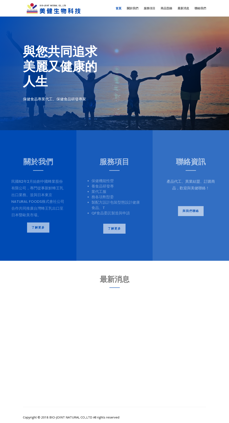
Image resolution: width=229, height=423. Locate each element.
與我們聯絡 (191, 211)
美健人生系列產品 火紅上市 (50, 361)
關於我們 (132, 8)
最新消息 (183, 8)
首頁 (118, 8)
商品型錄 (166, 8)
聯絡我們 (200, 8)
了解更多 (38, 227)
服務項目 (149, 8)
